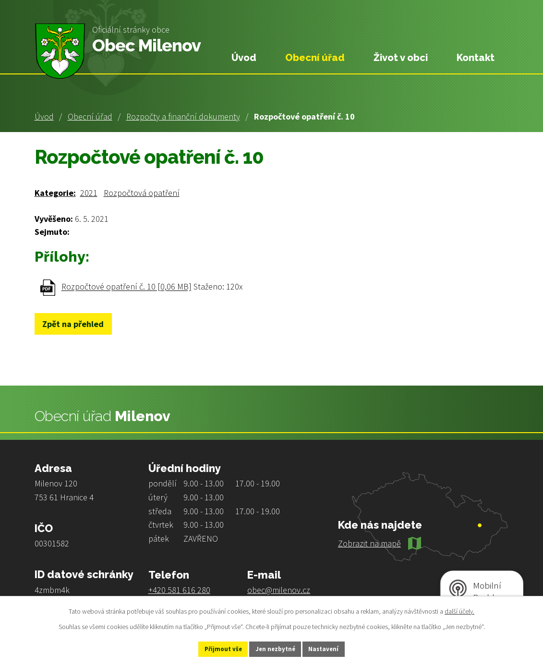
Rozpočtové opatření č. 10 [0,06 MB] (126, 286)
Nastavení (334, 648)
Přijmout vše (213, 648)
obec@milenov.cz (278, 589)
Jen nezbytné (275, 648)
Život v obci (401, 57)
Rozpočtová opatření (142, 192)
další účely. (459, 609)
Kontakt (476, 57)
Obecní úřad (90, 116)
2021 (88, 192)
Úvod (44, 116)
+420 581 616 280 (179, 589)
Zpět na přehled (78, 323)
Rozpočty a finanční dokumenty (183, 116)
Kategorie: (55, 192)
